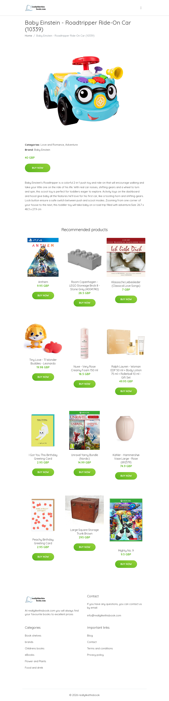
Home (28, 35)
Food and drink (34, 667)
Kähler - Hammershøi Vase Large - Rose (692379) (126, 458)
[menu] (141, 7)
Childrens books (34, 648)
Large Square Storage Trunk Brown (84, 531)
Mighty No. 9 (126, 550)
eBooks (29, 654)
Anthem (43, 282)
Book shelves (33, 635)
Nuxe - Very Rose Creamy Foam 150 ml (84, 368)
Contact (92, 642)
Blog (90, 635)
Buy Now (37, 167)
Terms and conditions (100, 648)
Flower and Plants (35, 661)
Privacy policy (95, 654)
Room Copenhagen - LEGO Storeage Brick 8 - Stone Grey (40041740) (84, 285)
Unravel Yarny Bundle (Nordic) (84, 456)
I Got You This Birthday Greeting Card (43, 456)
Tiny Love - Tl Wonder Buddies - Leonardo (43, 361)
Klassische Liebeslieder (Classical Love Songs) (125, 283)
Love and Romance (52, 144)
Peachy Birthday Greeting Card (43, 541)
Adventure (71, 144)
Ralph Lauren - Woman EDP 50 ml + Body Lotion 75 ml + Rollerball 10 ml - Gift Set (126, 372)
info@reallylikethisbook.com (104, 615)
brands (29, 642)
